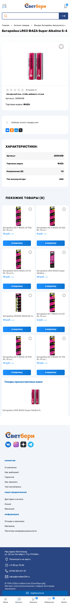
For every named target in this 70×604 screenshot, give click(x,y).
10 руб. (8, 276)
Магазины (10, 526)
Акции (8, 504)
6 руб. (42, 320)
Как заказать (11, 482)
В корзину (17, 243)
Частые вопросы (13, 487)
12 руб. (8, 233)
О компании (10, 467)
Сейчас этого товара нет (25, 122)
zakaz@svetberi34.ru (19, 577)
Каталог (18, 600)
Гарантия (9, 477)
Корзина (34, 600)
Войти (64, 600)
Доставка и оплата (14, 499)
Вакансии (9, 509)
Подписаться (35, 593)
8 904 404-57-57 (17, 571)
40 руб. (42, 276)
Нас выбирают (12, 472)
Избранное (49, 600)
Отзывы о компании (14, 521)
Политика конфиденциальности (21, 531)
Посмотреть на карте (19, 559)
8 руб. (42, 233)
